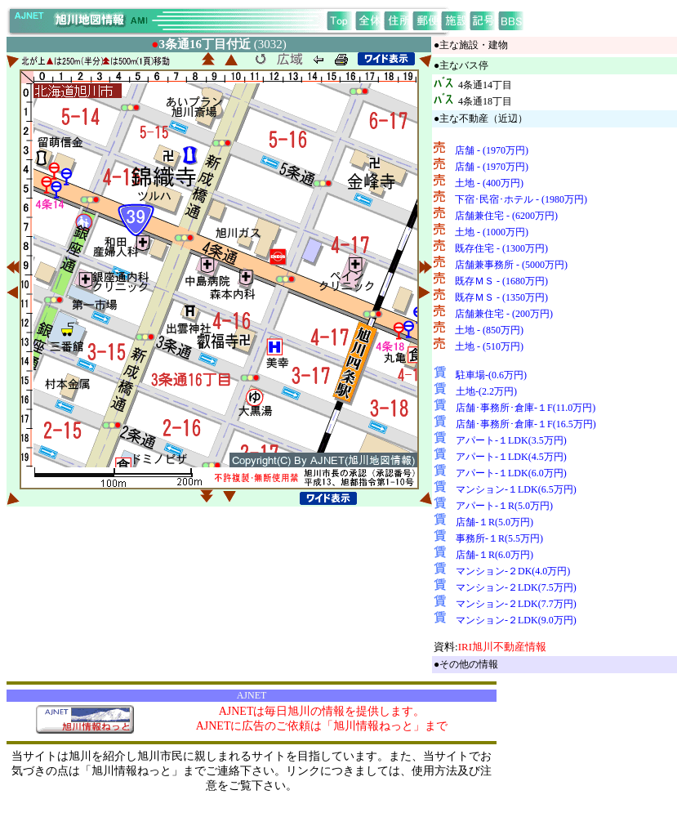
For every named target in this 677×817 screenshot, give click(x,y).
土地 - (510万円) (489, 346)
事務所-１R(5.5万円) (499, 538)
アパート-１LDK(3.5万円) (511, 440)
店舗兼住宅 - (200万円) (504, 313)
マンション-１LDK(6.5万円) (516, 489)
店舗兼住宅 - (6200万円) (506, 215)
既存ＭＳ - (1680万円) (501, 281)
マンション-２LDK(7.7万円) (516, 603)
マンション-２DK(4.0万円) (513, 571)
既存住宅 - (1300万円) (501, 248)
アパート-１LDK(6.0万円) (511, 473)
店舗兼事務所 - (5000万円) (511, 264)
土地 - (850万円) (489, 330)
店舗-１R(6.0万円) (494, 554)
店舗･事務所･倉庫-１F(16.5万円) (526, 424)
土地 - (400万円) (489, 183)
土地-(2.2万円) (486, 391)
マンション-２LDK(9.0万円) (516, 620)
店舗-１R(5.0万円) (494, 522)
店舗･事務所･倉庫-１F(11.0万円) (525, 407)
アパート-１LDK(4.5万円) (511, 456)
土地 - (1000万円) (491, 232)
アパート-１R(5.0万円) (504, 505)
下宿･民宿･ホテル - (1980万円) (521, 199)
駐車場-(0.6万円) (491, 375)
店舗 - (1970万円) (491, 150)
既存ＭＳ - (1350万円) (501, 297)
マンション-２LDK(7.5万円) (516, 587)
